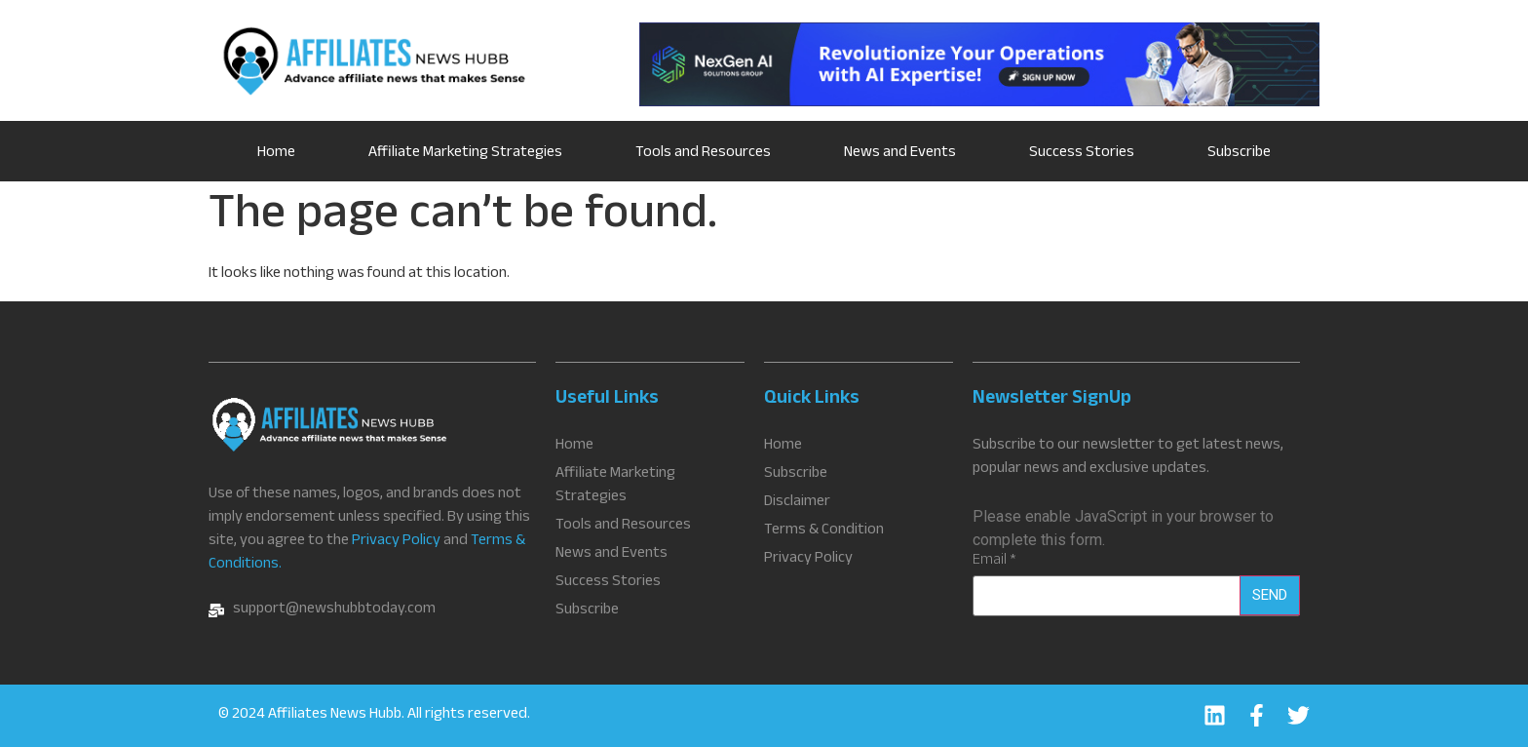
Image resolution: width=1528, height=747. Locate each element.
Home (276, 153)
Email (994, 562)
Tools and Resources (703, 153)
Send (1269, 595)
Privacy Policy (396, 542)
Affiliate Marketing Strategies (465, 153)
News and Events (900, 153)
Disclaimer (797, 503)
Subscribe (1239, 153)
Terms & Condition (824, 531)
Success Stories (1081, 153)
